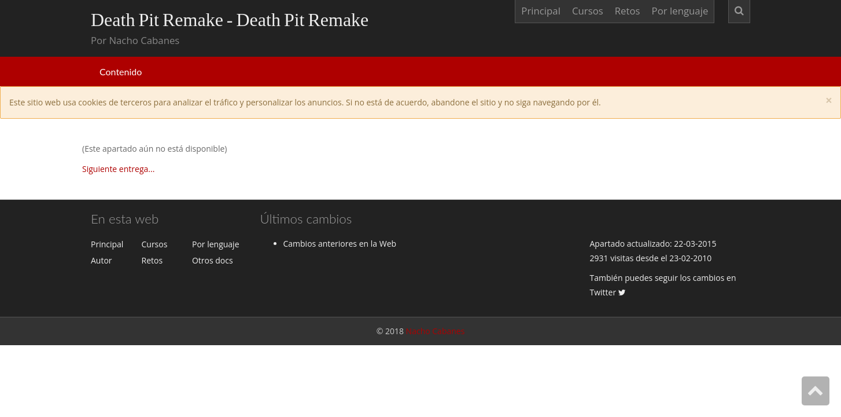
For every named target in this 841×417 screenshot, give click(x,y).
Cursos (587, 10)
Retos (627, 10)
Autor (101, 260)
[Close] (828, 100)
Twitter (608, 292)
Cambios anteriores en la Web (340, 243)
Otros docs (212, 260)
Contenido (120, 71)
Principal (540, 10)
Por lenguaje (680, 10)
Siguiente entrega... (118, 168)
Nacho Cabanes (435, 330)
